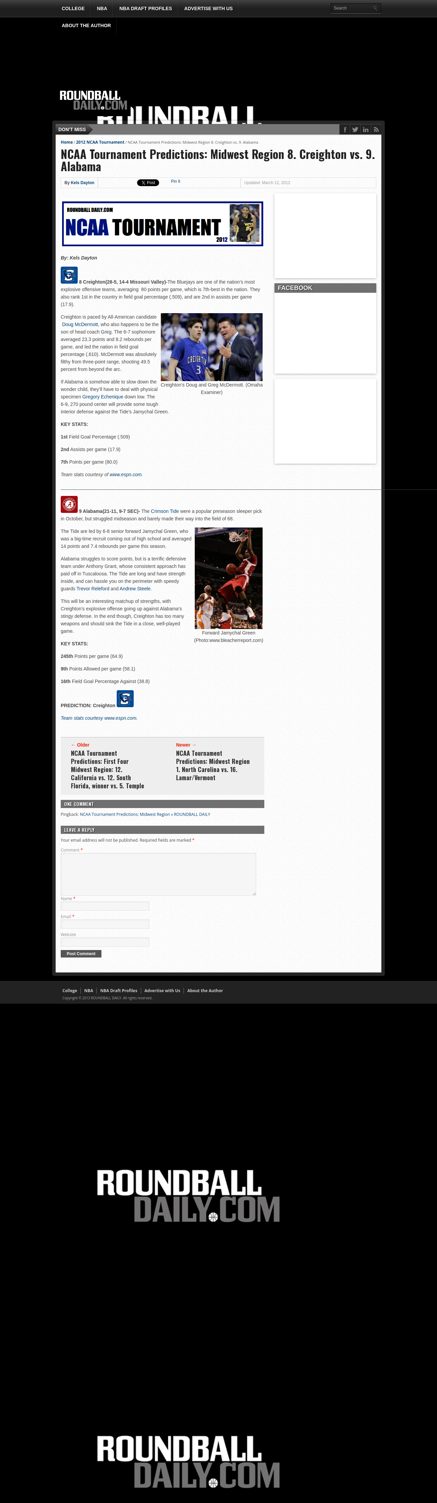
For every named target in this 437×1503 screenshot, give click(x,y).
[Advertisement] (257, 68)
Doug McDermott (80, 324)
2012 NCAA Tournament (100, 142)
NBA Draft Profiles (145, 8)
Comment (72, 850)
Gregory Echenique (103, 396)
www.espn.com (125, 474)
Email (67, 925)
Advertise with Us (208, 8)
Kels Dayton (82, 182)
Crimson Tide (165, 511)
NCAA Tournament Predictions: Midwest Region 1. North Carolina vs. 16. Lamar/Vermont (213, 765)
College (73, 8)
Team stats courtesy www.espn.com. (99, 718)
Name (68, 907)
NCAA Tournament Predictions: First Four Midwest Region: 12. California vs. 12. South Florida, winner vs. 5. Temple (107, 769)
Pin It (175, 181)
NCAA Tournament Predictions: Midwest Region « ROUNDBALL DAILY (145, 814)
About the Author (86, 25)
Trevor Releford (92, 588)
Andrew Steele (135, 588)
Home (67, 142)
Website (68, 943)
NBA (102, 8)
